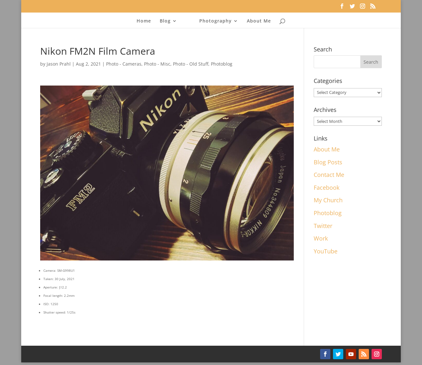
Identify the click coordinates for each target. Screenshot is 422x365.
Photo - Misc (157, 64)
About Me (259, 21)
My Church (328, 200)
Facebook (326, 187)
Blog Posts (328, 162)
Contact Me (329, 174)
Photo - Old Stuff (190, 64)
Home (144, 21)
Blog (165, 21)
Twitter (323, 226)
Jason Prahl (59, 64)
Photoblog (221, 64)
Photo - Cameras (123, 64)
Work (321, 238)
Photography (215, 21)
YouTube (325, 251)
